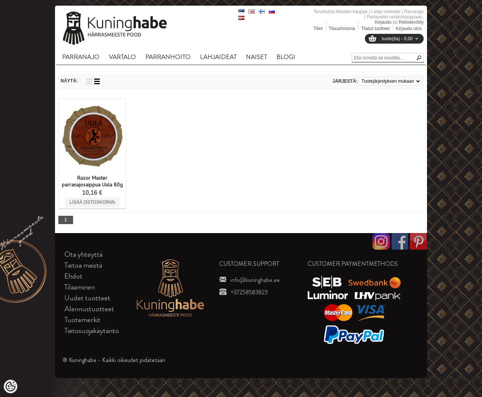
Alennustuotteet (89, 308)
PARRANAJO (80, 56)
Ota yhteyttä (83, 254)
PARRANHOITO (168, 56)
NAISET (256, 56)
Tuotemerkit (82, 319)
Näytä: (69, 80)
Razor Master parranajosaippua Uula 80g (92, 181)
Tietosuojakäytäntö (91, 330)
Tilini (318, 28)
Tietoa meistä (83, 265)
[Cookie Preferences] (10, 386)
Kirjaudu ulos (409, 28)
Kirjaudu (383, 22)
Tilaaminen (79, 287)
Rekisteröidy (411, 22)
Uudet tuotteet (87, 297)
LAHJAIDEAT (218, 56)
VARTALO (122, 56)
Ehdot (73, 276)
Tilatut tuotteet (375, 28)
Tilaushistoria (342, 28)
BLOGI (285, 56)
